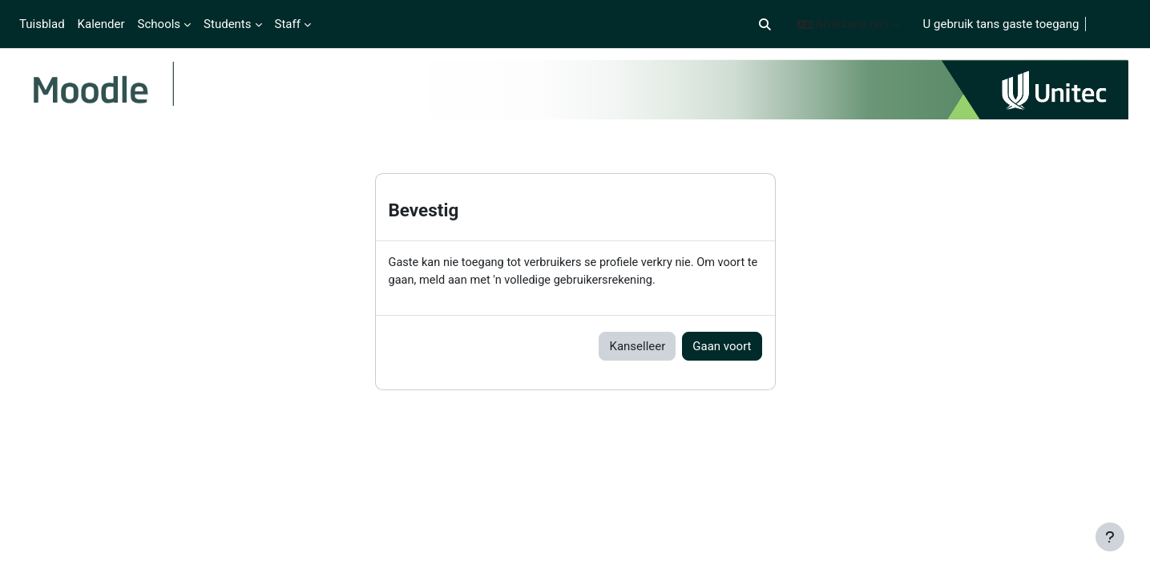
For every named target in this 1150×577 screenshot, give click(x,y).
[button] (765, 24)
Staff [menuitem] (288, 24)
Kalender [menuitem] (101, 24)
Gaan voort (721, 348)
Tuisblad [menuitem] (42, 24)
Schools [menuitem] (159, 24)
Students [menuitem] (227, 24)
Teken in (1114, 24)
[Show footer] (1110, 537)
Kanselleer (637, 348)
